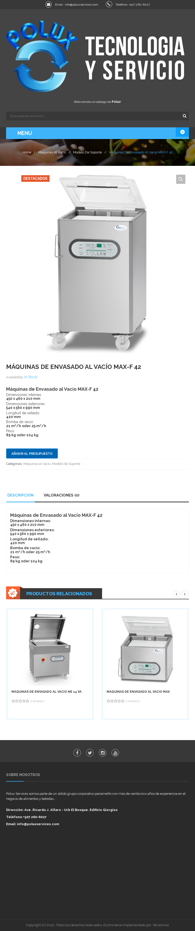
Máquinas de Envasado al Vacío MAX (138, 692)
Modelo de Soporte (87, 152)
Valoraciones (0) (61, 495)
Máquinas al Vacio (52, 152)
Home (26, 152)
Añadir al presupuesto (32, 453)
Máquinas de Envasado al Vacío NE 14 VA (46, 692)
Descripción (20, 495)
